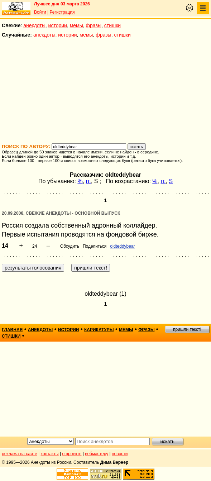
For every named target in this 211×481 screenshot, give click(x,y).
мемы (76, 25)
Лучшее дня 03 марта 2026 (62, 3)
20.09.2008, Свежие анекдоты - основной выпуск (61, 213)
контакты (50, 453)
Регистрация (62, 12)
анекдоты (34, 25)
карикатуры (99, 329)
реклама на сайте (19, 453)
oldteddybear (122, 246)
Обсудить (69, 246)
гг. (88, 181)
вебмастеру (96, 453)
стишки (112, 25)
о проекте (72, 453)
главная (12, 329)
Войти (40, 12)
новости (120, 453)
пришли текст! (187, 329)
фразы (93, 25)
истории (57, 25)
